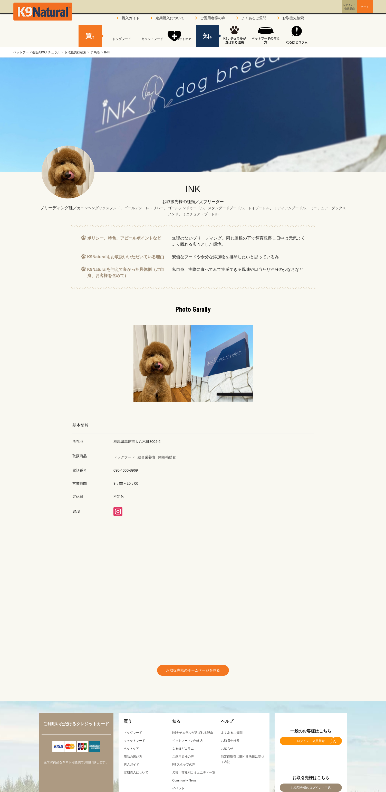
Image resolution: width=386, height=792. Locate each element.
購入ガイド (131, 18)
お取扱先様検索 (85, 52)
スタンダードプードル (244, 208)
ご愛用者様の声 (212, 18)
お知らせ (228, 751)
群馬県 (108, 52)
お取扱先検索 (293, 18)
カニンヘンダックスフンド (100, 208)
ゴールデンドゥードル (199, 208)
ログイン (325, 11)
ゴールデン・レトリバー (152, 208)
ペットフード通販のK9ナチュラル (40, 52)
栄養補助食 (167, 457)
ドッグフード (124, 457)
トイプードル (281, 208)
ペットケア (180, 42)
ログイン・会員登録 (310, 746)
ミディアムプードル (316, 208)
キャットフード (149, 42)
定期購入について (170, 18)
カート (354, 11)
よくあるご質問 (253, 18)
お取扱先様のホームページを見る (193, 671)
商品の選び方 (134, 759)
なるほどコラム (296, 42)
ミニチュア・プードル (217, 214)
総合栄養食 (147, 457)
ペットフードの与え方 (265, 40)
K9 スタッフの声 (185, 772)
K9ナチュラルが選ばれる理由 (234, 40)
